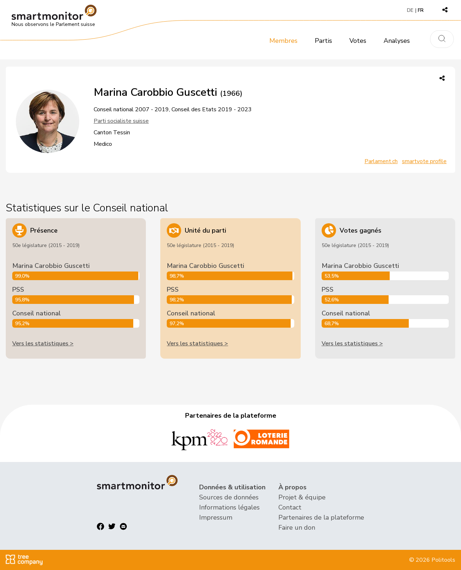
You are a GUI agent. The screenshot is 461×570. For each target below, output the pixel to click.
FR (421, 10)
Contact (289, 507)
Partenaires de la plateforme (321, 517)
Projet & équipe (302, 497)
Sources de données (229, 497)
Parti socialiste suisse (121, 121)
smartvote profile (424, 161)
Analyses (397, 40)
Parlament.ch (381, 161)
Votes (357, 40)
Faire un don (296, 527)
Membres (283, 40)
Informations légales (229, 507)
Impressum (215, 517)
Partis (323, 40)
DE (410, 10)
